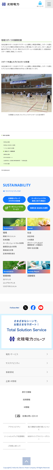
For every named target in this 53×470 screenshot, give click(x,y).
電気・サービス (12, 354)
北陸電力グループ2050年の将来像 (14, 199)
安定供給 (30, 236)
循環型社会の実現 (10, 246)
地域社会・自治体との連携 (9, 145)
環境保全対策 (8, 250)
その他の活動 (6, 163)
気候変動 (6, 239)
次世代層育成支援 (5, 170)
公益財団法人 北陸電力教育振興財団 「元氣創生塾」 (15, 160)
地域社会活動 (6, 142)
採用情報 (26, 399)
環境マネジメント (9, 236)
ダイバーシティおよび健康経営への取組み (35, 244)
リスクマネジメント (10, 286)
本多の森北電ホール (8, 157)
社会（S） (26, 19)
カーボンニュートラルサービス (14, 208)
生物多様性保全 (9, 253)
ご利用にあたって (14, 446)
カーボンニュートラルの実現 (13, 243)
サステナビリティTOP (13, 191)
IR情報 (26, 407)
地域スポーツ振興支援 (10, 151)
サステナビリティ (13, 363)
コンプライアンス (9, 283)
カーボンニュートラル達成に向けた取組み (39, 199)
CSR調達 (30, 239)
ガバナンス (7, 279)
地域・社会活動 (6, 135)
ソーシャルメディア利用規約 (14, 436)
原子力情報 (26, 392)
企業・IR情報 (11, 381)
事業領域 (10, 372)
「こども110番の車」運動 (8, 148)
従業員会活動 (6, 154)
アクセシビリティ (14, 426)
